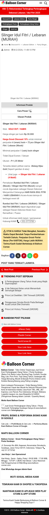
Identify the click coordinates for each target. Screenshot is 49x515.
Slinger (5, 29)
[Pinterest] (24, 255)
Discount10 (7, 19)
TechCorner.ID (24, 341)
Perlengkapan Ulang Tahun (29, 24)
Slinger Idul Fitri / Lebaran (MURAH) (23, 37)
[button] (35, 255)
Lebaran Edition (19, 19)
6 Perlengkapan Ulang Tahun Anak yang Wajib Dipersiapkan (26, 282)
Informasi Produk (24, 105)
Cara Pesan (24, 111)
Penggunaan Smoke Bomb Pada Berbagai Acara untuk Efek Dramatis (24, 303)
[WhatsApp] (29, 255)
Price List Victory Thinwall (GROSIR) (21, 309)
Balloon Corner (19, 510)
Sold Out (14, 29)
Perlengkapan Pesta (10, 24)
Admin (7, 50)
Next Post (8, 269)
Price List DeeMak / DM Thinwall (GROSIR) (24, 295)
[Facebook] (12, 255)
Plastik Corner (24, 335)
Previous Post (38, 269)
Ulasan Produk (24, 117)
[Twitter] (18, 255)
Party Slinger (32, 19)
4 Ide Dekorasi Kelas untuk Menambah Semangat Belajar (23, 289)
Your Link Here (24, 347)
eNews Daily (24, 329)
